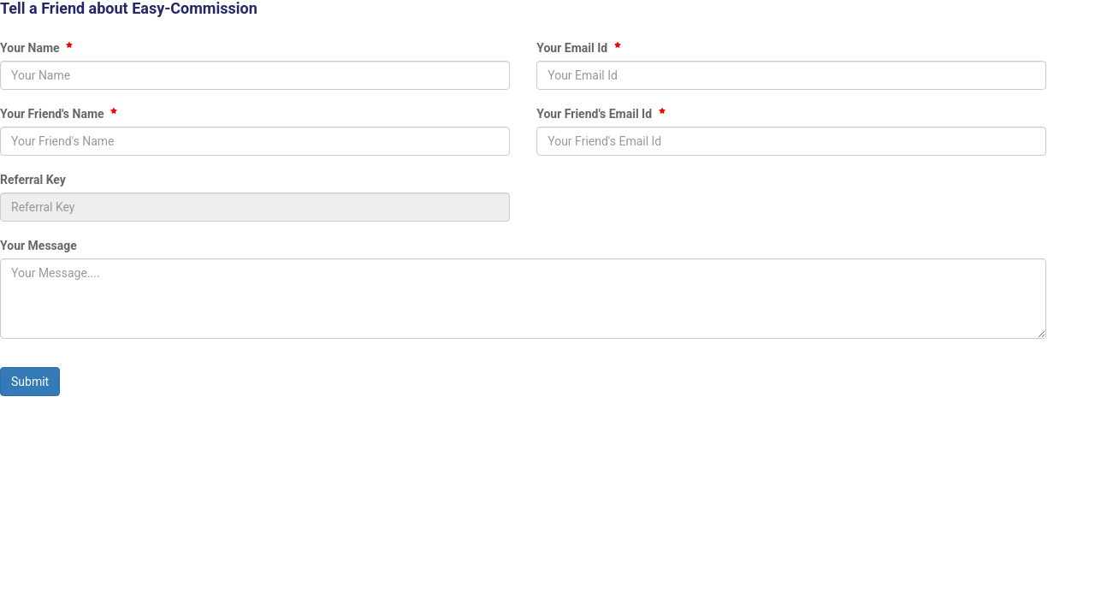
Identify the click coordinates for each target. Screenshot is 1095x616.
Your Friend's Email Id (600, 114)
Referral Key (33, 180)
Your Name (36, 48)
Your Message (38, 245)
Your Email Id (578, 48)
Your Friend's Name (58, 114)
